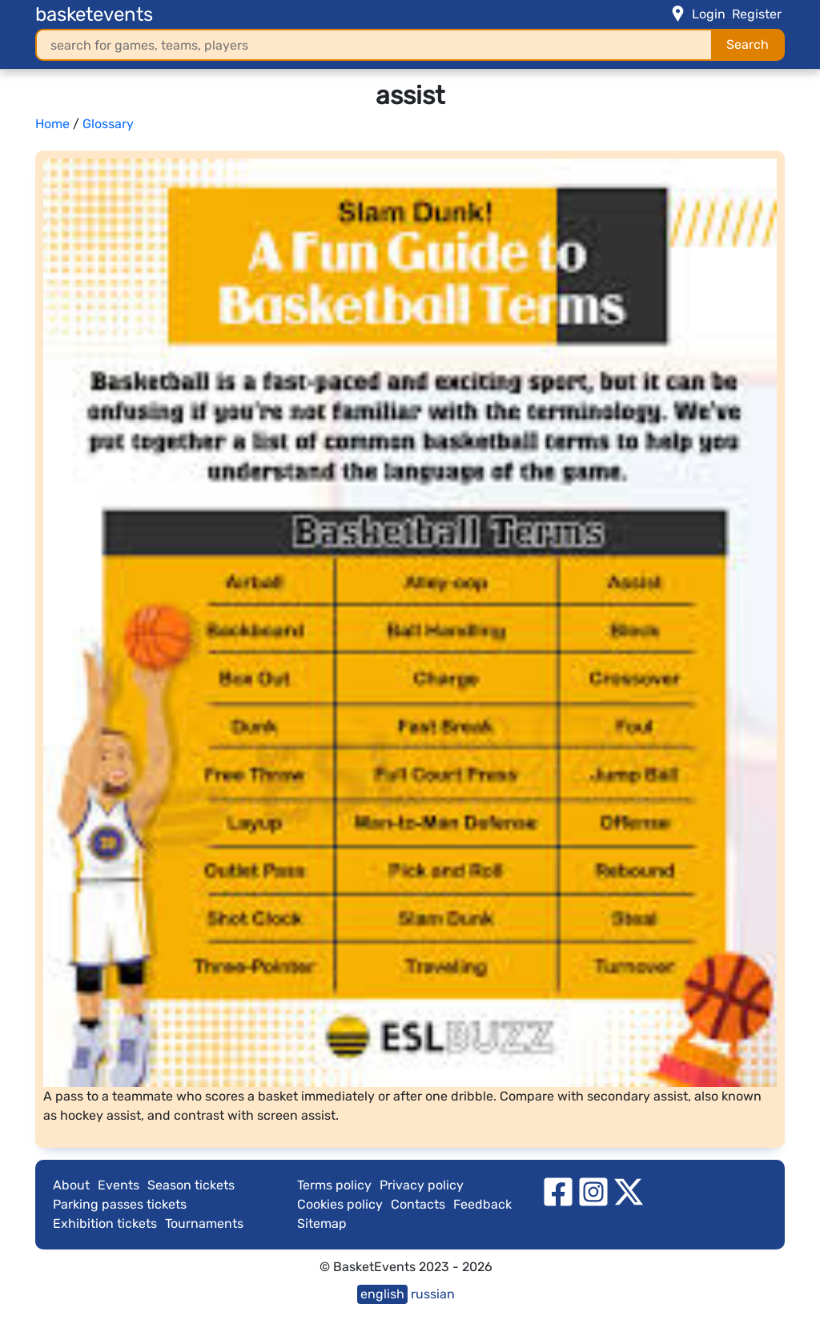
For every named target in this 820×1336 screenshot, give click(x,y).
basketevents (94, 14)
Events (118, 1185)
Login (709, 14)
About (71, 1185)
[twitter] (629, 1190)
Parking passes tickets (120, 1204)
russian (433, 1294)
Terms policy (334, 1185)
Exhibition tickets (105, 1223)
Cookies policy (340, 1204)
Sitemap (322, 1223)
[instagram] (593, 1190)
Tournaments (204, 1223)
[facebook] (558, 1190)
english (382, 1294)
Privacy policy (422, 1185)
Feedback (482, 1204)
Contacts (418, 1204)
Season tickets (191, 1185)
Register (757, 14)
